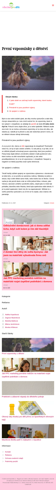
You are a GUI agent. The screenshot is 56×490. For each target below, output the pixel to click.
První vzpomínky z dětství (13, 353)
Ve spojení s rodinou (17, 111)
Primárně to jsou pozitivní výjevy (22, 108)
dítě (23, 146)
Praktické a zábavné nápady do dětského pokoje (23, 397)
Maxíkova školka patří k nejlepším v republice (21, 440)
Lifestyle (52, 203)
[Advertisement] (28, 25)
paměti (33, 124)
